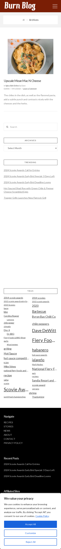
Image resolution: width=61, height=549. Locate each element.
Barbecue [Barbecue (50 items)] (39, 311)
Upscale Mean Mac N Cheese (22, 81)
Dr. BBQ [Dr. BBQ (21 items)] (10, 334)
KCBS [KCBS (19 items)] (6, 362)
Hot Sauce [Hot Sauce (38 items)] (10, 353)
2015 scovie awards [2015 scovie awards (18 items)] (40, 301)
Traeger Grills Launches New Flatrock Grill (25, 197)
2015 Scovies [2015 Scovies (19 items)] (9, 305)
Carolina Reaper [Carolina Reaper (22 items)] (11, 316)
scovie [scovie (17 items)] (6, 383)
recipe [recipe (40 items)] (8, 375)
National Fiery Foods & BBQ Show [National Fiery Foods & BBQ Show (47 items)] (44, 369)
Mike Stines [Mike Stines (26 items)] (10, 366)
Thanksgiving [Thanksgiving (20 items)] (38, 397)
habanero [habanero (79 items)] (40, 349)
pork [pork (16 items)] (34, 373)
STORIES (8, 426)
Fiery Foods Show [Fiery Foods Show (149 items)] (44, 340)
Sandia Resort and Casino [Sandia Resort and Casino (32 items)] (44, 380)
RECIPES (8, 422)
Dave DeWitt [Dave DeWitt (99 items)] (44, 330)
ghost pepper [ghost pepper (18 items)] (12, 344)
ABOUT (8, 434)
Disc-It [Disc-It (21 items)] (7, 330)
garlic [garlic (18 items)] (6, 341)
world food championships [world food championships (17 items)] (15, 397)
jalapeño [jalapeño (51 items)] (38, 360)
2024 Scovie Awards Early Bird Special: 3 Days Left (29, 176)
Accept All (30, 524)
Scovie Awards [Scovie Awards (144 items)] (16, 389)
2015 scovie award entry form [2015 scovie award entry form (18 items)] (16, 301)
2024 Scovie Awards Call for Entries (22, 170)
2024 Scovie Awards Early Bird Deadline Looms (27, 182)
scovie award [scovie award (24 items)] (38, 385)
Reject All (30, 541)
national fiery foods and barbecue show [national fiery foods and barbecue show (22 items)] (16, 370)
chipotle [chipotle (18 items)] (7, 326)
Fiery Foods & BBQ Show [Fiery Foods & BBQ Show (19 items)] (15, 337)
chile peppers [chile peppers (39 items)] (40, 324)
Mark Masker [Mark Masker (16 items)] (37, 364)
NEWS (7, 430)
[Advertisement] (30, 246)
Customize (30, 533)
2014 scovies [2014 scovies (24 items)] (38, 297)
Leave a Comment (30, 89)
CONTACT (9, 438)
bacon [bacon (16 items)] (6, 308)
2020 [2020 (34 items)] (35, 305)
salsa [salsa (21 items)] (6, 380)
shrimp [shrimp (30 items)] (33, 392)
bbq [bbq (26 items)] (6, 312)
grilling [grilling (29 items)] (8, 348)
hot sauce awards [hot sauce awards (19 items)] (39, 355)
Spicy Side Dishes (12, 86)
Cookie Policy (42, 516)
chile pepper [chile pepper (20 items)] (9, 323)
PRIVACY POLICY (13, 443)
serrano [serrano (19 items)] (35, 389)
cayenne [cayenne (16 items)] (10, 320)
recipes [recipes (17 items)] (35, 376)
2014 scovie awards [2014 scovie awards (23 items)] (13, 297)
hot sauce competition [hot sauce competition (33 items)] (16, 358)
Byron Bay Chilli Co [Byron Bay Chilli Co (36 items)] (44, 316)
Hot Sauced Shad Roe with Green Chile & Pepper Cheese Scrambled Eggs (29, 190)
